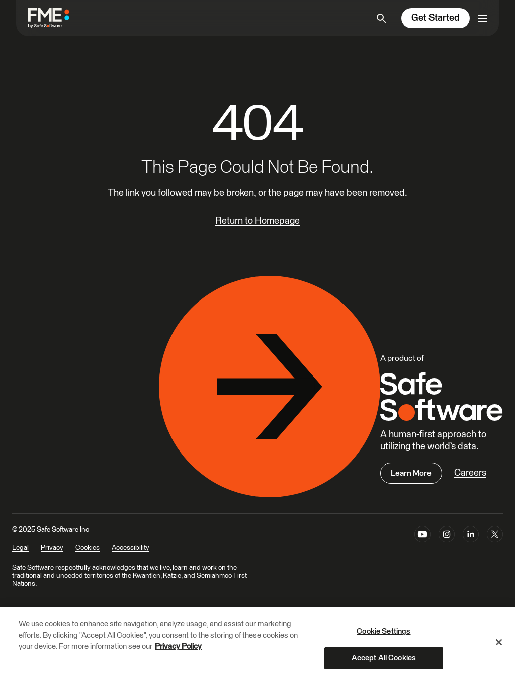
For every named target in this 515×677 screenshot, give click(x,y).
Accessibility (130, 547)
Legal (20, 547)
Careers (470, 473)
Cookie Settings (383, 635)
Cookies (87, 547)
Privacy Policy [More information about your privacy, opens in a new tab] (178, 650)
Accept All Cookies (384, 662)
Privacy (52, 547)
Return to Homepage (257, 221)
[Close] (499, 646)
